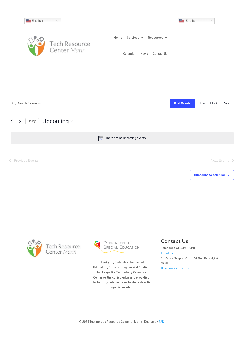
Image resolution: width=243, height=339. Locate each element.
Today (32, 121)
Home (118, 37)
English (34, 20)
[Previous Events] (11, 121)
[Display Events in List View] (202, 103)
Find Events (182, 103)
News (144, 53)
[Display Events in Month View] (214, 103)
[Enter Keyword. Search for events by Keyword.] (89, 103)
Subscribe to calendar (209, 175)
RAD (161, 321)
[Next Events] (19, 121)
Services (133, 37)
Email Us (167, 253)
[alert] (122, 138)
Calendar (129, 53)
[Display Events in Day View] (226, 103)
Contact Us (160, 53)
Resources (155, 37)
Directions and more (175, 268)
